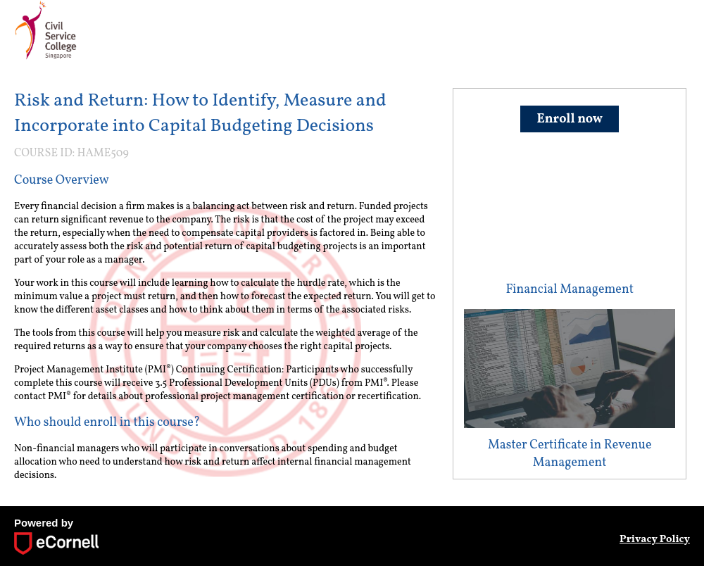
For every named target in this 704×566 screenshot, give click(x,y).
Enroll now (569, 119)
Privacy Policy (655, 539)
